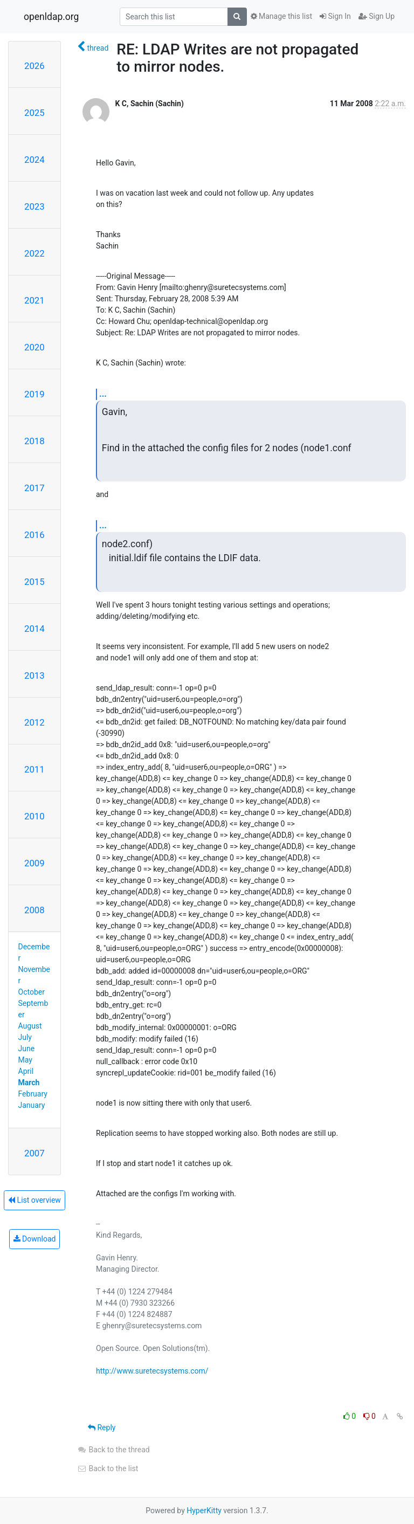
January (31, 1105)
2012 (34, 722)
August (30, 1026)
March (29, 1082)
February (32, 1093)
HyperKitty (204, 1510)
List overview (34, 1200)
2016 (34, 534)
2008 (34, 910)
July (25, 1037)
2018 (34, 441)
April (26, 1071)
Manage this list (281, 16)
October (31, 992)
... (103, 394)
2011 (34, 769)
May (25, 1060)
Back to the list (107, 1468)
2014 (34, 628)
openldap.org (51, 16)
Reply (101, 1427)
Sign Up (376, 16)
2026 (34, 65)
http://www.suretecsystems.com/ (152, 1371)
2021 (34, 300)
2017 (34, 487)
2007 (34, 1153)
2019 (34, 394)
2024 (34, 159)
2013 (34, 675)
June (26, 1048)
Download (34, 1239)
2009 (34, 863)
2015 (34, 581)
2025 (34, 112)
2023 (34, 206)
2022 (34, 253)
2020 (34, 347)
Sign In (335, 16)
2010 (34, 816)
